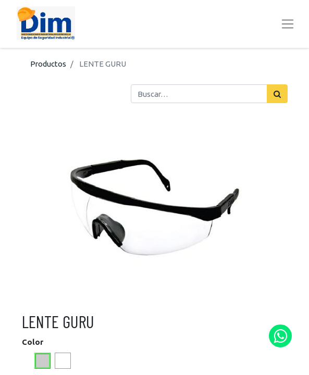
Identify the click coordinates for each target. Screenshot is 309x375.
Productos (48, 63)
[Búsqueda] (277, 93)
